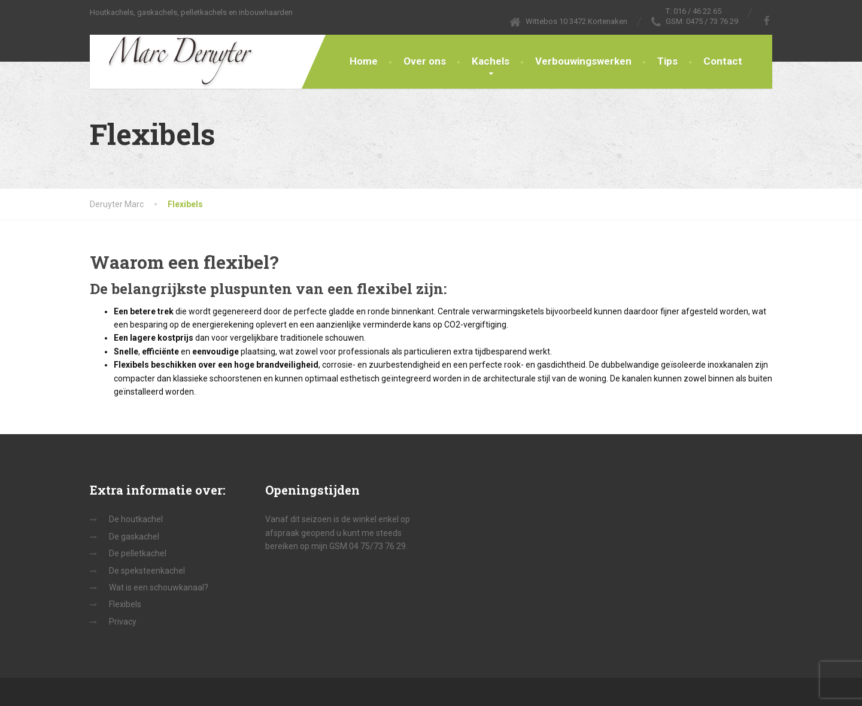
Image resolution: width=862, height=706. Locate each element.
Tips (667, 61)
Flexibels (125, 604)
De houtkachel (136, 519)
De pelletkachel (137, 553)
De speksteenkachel (147, 570)
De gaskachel (134, 536)
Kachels (490, 61)
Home (364, 61)
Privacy (122, 621)
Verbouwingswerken (583, 61)
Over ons (424, 61)
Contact (722, 61)
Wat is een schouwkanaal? (158, 587)
